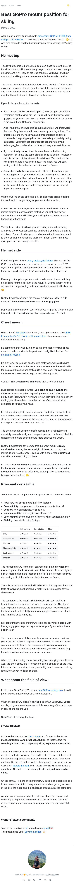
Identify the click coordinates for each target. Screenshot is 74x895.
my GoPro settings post (51, 690)
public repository (52, 875)
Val (29, 875)
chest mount (34, 736)
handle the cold (21, 765)
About (11, 5)
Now (19, 5)
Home (3, 5)
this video (21, 332)
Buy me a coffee (33, 831)
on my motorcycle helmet (40, 260)
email (46, 828)
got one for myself (10, 354)
